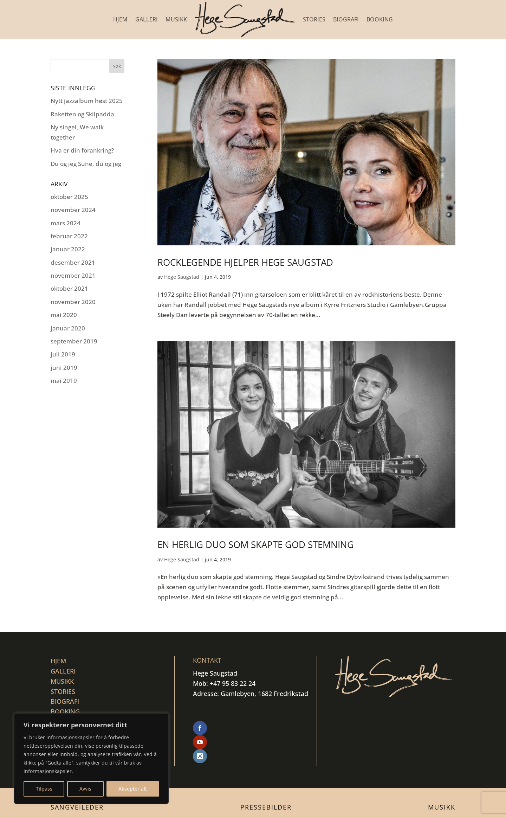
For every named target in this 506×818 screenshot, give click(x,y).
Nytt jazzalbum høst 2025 (87, 101)
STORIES (314, 19)
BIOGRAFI (346, 19)
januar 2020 (68, 328)
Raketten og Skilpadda (82, 114)
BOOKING (379, 19)
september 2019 (74, 341)
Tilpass (44, 788)
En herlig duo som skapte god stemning (255, 544)
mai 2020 (64, 315)
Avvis (85, 788)
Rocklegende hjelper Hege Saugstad (245, 262)
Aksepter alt (132, 788)
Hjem (120, 19)
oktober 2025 (69, 197)
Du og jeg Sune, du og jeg (86, 164)
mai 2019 (64, 380)
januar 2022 (68, 249)
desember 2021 (73, 262)
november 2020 (73, 302)
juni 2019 (64, 367)
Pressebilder (266, 779)
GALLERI (146, 19)
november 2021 (73, 275)
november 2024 (73, 210)
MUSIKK (176, 19)
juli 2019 (63, 354)
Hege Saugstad (181, 276)
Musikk (441, 779)
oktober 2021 (69, 288)
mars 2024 (65, 223)
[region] (91, 758)
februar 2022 (69, 236)
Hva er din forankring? (82, 150)
